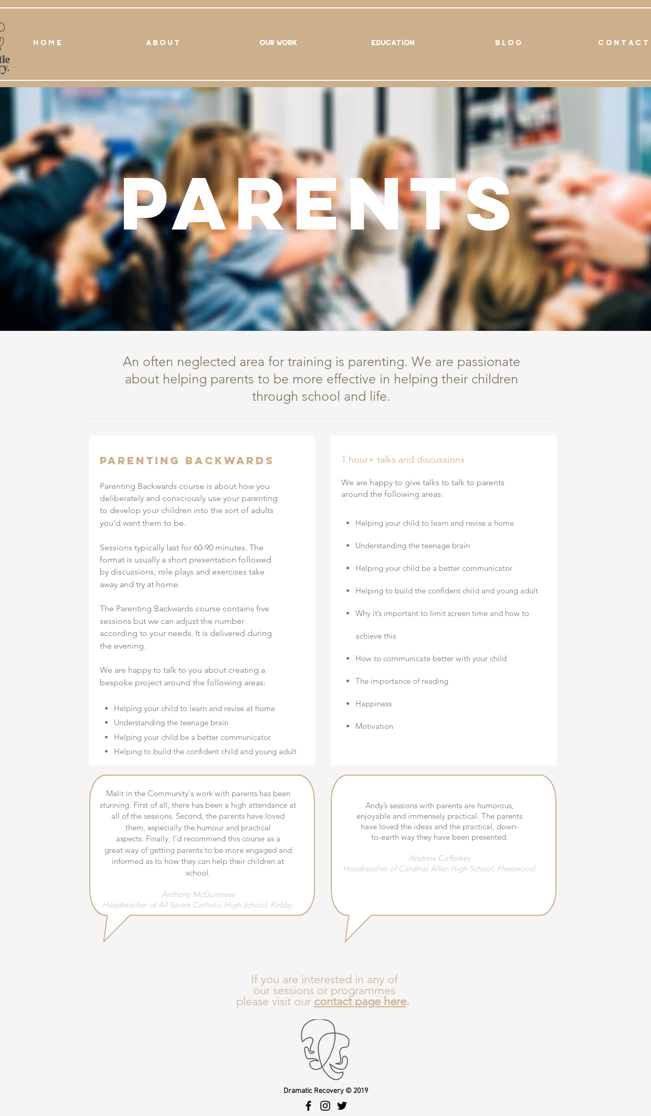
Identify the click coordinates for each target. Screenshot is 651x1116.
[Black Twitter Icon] (342, 1105)
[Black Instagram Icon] (325, 1105)
